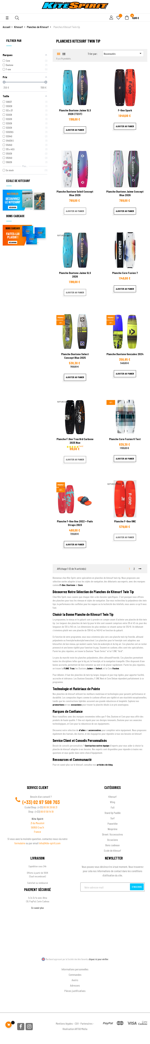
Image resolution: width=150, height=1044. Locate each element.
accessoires (94, 730)
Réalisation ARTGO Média (75, 1029)
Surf (112, 818)
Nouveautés (123, 53)
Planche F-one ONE (125, 521)
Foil (112, 807)
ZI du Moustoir (38, 823)
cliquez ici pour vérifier (98, 959)
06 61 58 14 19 (47, 811)
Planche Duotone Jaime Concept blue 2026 (125, 193)
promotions (58, 704)
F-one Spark (125, 110)
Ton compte (75, 963)
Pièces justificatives (75, 990)
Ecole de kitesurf (112, 850)
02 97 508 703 (46, 802)
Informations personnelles (75, 969)
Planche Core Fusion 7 (125, 272)
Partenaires (87, 1023)
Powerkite (113, 823)
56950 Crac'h (37, 827)
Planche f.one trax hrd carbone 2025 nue (75, 440)
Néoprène (112, 829)
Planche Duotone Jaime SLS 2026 (75, 274)
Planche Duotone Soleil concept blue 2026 (75, 193)
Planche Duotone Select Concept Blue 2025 (75, 355)
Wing (112, 802)
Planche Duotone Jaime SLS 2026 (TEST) (75, 112)
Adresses (75, 985)
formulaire (20, 843)
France (37, 831)
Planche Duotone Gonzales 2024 (125, 354)
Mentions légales (64, 1023)
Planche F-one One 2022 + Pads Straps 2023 (75, 522)
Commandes (75, 974)
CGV (77, 1023)
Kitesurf (112, 796)
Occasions (112, 839)
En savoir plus (37, 907)
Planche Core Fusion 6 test (125, 439)
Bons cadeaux (112, 845)
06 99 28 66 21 (50, 807)
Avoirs (75, 980)
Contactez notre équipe (97, 745)
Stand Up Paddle (113, 812)
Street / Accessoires (112, 834)
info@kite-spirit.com (50, 843)
